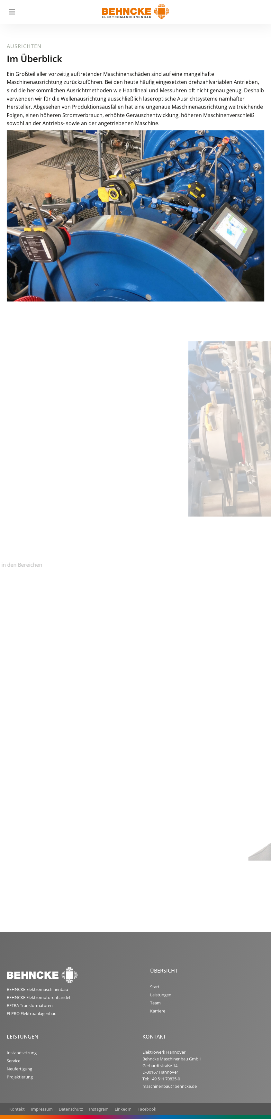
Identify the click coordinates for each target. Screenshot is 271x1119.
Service (13, 1061)
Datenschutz (71, 1109)
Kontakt (17, 1109)
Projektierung (20, 1077)
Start (154, 987)
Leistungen (160, 995)
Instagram (99, 1109)
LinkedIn (123, 1109)
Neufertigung (19, 1069)
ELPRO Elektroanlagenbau (32, 1013)
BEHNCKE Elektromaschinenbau (37, 989)
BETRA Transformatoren (30, 1005)
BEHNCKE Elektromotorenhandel (38, 997)
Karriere (157, 1011)
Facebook (147, 1109)
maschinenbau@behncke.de (169, 1086)
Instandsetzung (22, 1053)
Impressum (42, 1109)
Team (155, 1003)
